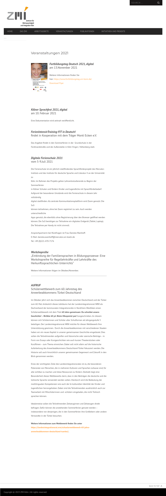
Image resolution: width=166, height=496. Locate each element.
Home (10, 31)
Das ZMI (23, 31)
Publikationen (87, 31)
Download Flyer (56, 83)
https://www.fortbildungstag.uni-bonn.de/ (73, 79)
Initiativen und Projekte (113, 31)
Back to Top (154, 486)
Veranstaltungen (64, 31)
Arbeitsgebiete (41, 31)
